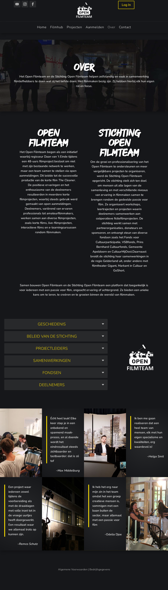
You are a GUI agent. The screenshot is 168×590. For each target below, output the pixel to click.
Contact (125, 27)
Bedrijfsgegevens (99, 569)
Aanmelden (95, 27)
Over (111, 27)
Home (42, 27)
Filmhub (56, 27)
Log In (126, 5)
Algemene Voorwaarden (72, 569)
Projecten (74, 27)
